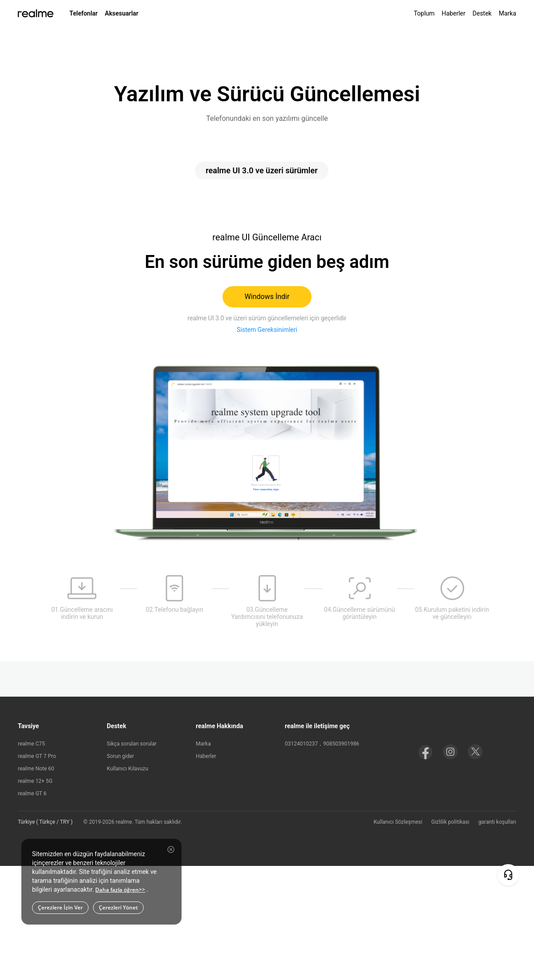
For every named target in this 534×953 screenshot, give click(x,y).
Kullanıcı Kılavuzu (127, 769)
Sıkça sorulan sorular (132, 744)
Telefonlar (83, 13)
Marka (507, 13)
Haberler (453, 13)
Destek (482, 13)
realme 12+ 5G (35, 781)
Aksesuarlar (121, 13)
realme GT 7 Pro (37, 756)
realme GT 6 (32, 793)
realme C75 (31, 744)
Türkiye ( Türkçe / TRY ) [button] (45, 822)
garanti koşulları (497, 822)
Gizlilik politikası (450, 822)
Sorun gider (120, 756)
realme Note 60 (36, 769)
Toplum (424, 13)
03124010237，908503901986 (322, 744)
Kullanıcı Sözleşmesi (397, 822)
